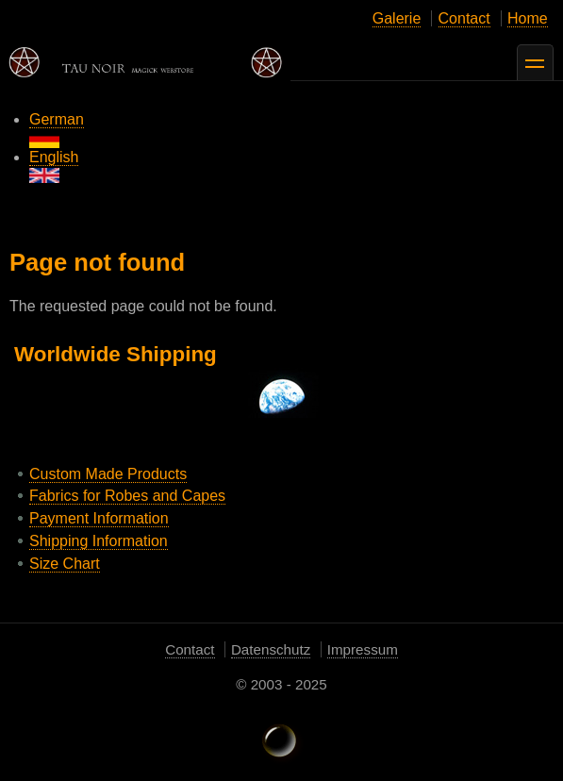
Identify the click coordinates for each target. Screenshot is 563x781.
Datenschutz (270, 649)
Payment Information (99, 518)
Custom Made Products (108, 474)
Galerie (397, 18)
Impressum (362, 649)
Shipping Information (98, 541)
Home (527, 18)
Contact (464, 18)
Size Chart (64, 564)
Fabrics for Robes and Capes (127, 496)
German (56, 129)
